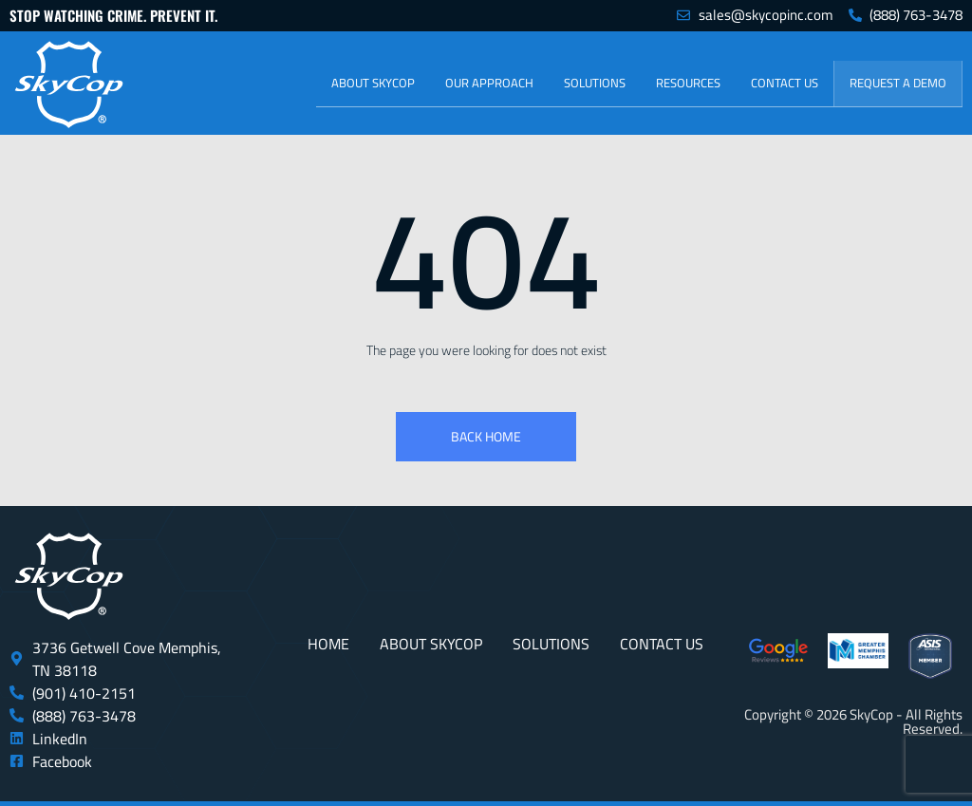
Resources (688, 82)
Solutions (595, 82)
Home (328, 643)
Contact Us (784, 82)
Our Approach (489, 82)
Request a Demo (898, 82)
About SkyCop (373, 82)
